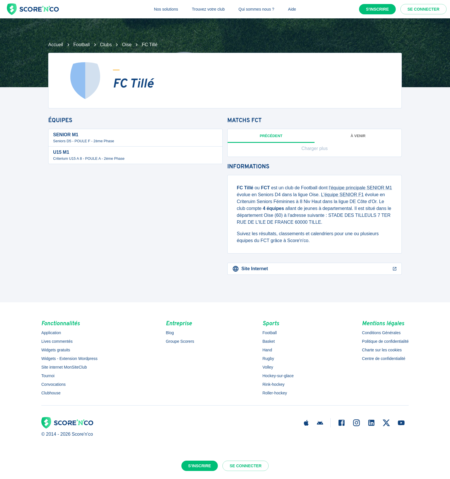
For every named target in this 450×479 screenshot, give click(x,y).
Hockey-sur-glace (278, 375)
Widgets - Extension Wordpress (69, 358)
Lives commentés (57, 341)
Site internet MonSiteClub (64, 367)
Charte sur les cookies (382, 350)
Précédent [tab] (271, 138)
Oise (126, 44)
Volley (267, 367)
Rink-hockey (273, 384)
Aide (292, 9)
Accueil (55, 44)
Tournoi (48, 375)
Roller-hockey (274, 393)
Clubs (106, 44)
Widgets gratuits (55, 350)
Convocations (53, 384)
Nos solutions (166, 9)
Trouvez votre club (208, 9)
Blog (170, 332)
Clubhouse (51, 393)
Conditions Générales (381, 332)
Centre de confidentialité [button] (383, 358)
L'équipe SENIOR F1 (342, 194)
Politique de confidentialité (385, 341)
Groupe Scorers (180, 341)
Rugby (268, 358)
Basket (268, 341)
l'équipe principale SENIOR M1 (360, 187)
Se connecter (423, 9)
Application (51, 332)
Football (81, 44)
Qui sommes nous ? (256, 9)
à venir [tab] (358, 136)
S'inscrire (377, 9)
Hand (267, 350)
